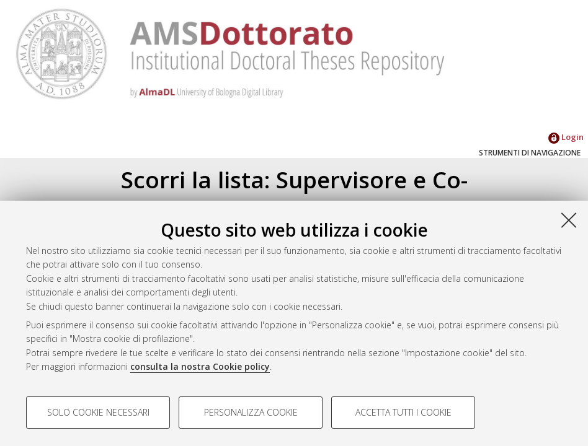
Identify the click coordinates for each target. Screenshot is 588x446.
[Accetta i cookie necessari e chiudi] (569, 220)
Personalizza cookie (251, 412)
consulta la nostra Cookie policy (200, 366)
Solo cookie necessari (98, 412)
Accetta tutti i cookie (403, 412)
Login (566, 136)
